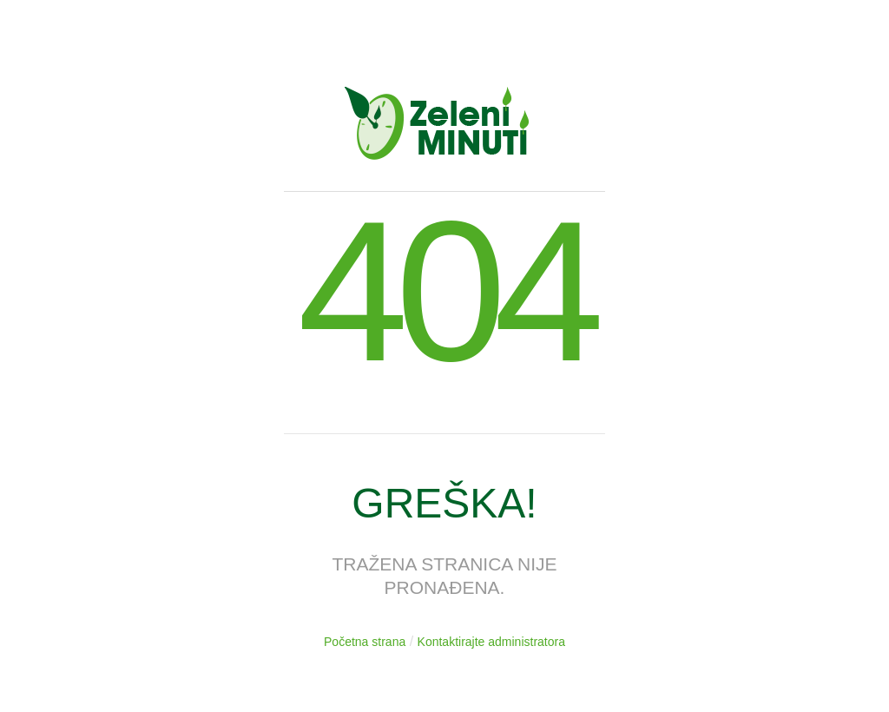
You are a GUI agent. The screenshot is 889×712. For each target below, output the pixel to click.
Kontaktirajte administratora (491, 642)
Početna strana (364, 642)
